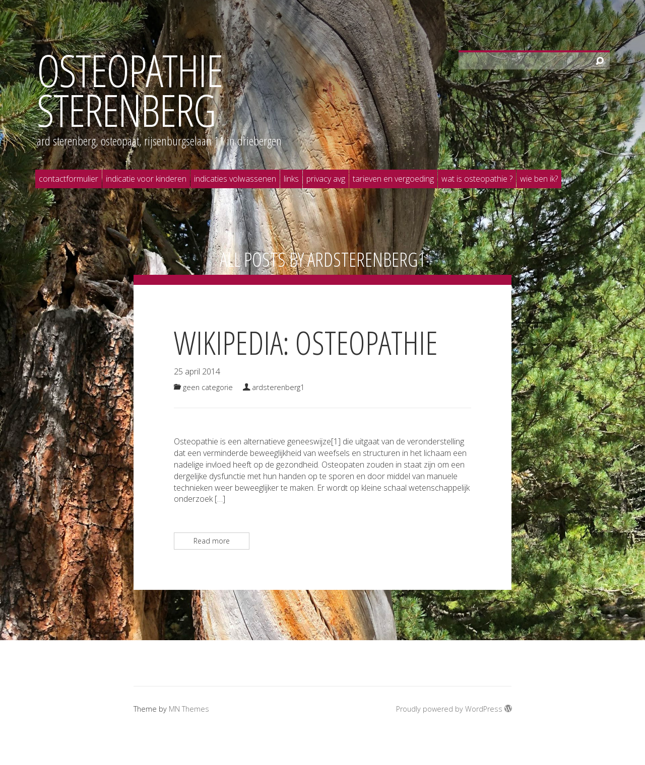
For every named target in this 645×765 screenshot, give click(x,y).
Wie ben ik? (539, 178)
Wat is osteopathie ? (476, 178)
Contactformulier (68, 178)
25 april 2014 (197, 371)
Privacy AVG (325, 178)
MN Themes (189, 709)
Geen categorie (208, 387)
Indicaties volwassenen (235, 178)
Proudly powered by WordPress (453, 709)
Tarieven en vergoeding (393, 178)
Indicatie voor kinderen (146, 178)
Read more (212, 541)
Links (291, 178)
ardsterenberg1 (366, 259)
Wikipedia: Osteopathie (306, 342)
